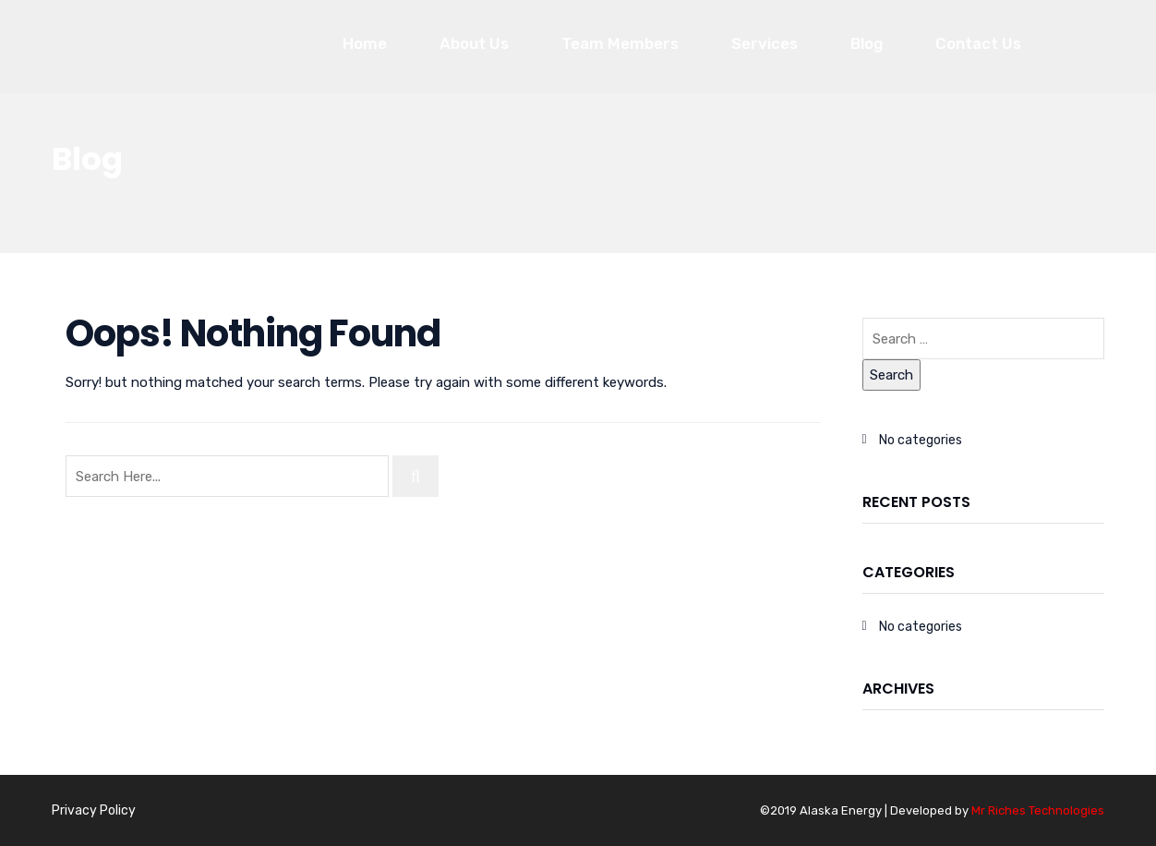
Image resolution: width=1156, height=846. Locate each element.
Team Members (620, 43)
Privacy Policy (94, 810)
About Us (474, 43)
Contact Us (978, 43)
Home (365, 43)
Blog (866, 43)
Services (764, 43)
